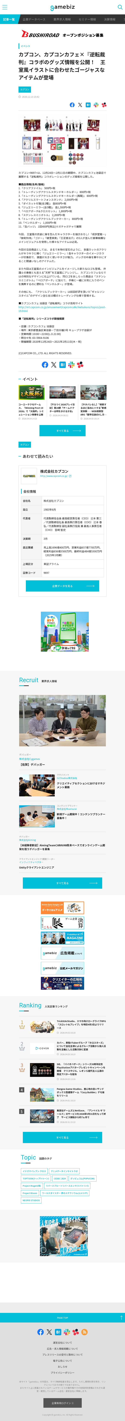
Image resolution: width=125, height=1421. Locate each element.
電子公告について (62, 1360)
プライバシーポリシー (63, 1372)
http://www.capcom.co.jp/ (55, 489)
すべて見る (62, 431)
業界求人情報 (62, 19)
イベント (25, 46)
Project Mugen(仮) (32, 1199)
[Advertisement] (42, 445)
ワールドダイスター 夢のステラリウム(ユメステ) (65, 1206)
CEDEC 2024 (60, 1192)
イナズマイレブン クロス (34, 1184)
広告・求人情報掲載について (62, 1348)
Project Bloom (30, 1206)
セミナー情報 (87, 19)
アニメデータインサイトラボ (64, 1184)
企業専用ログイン (62, 1403)
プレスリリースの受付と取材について (62, 1354)
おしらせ (62, 1366)
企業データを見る (62, 599)
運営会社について (62, 1342)
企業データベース (34, 19)
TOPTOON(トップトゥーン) (36, 1192)
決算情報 (109, 19)
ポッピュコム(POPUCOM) (82, 1192)
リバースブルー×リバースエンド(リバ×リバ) (67, 1199)
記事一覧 (9, 19)
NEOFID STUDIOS (31, 1213)
